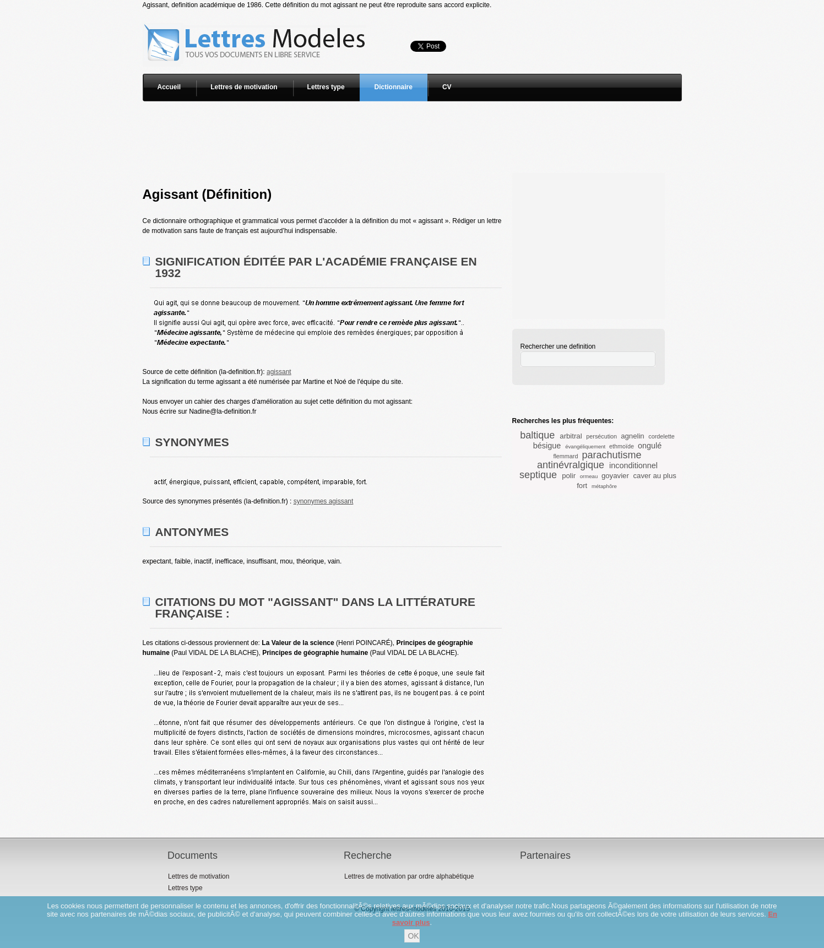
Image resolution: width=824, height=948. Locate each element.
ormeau (589, 476)
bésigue (547, 445)
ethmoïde (621, 446)
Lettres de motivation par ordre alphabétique (409, 876)
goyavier (615, 476)
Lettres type (326, 87)
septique (538, 474)
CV (447, 87)
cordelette (661, 436)
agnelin (632, 436)
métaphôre (604, 486)
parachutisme (611, 455)
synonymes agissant (324, 501)
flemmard (565, 456)
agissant (279, 372)
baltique (537, 435)
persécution (601, 436)
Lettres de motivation (243, 87)
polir (569, 476)
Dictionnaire (394, 87)
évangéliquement (585, 446)
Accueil (169, 87)
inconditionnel (633, 465)
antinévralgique (570, 464)
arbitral (571, 436)
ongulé (650, 445)
